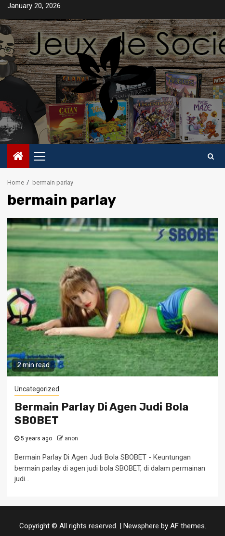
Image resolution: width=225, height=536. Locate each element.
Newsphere (141, 526)
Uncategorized (36, 389)
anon (71, 438)
